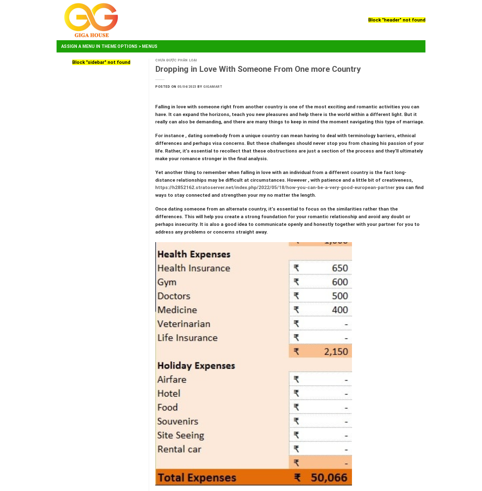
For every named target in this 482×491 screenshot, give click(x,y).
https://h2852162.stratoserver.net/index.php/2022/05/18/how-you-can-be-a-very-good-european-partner (275, 187)
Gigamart (212, 87)
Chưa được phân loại (176, 60)
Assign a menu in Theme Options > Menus (109, 46)
